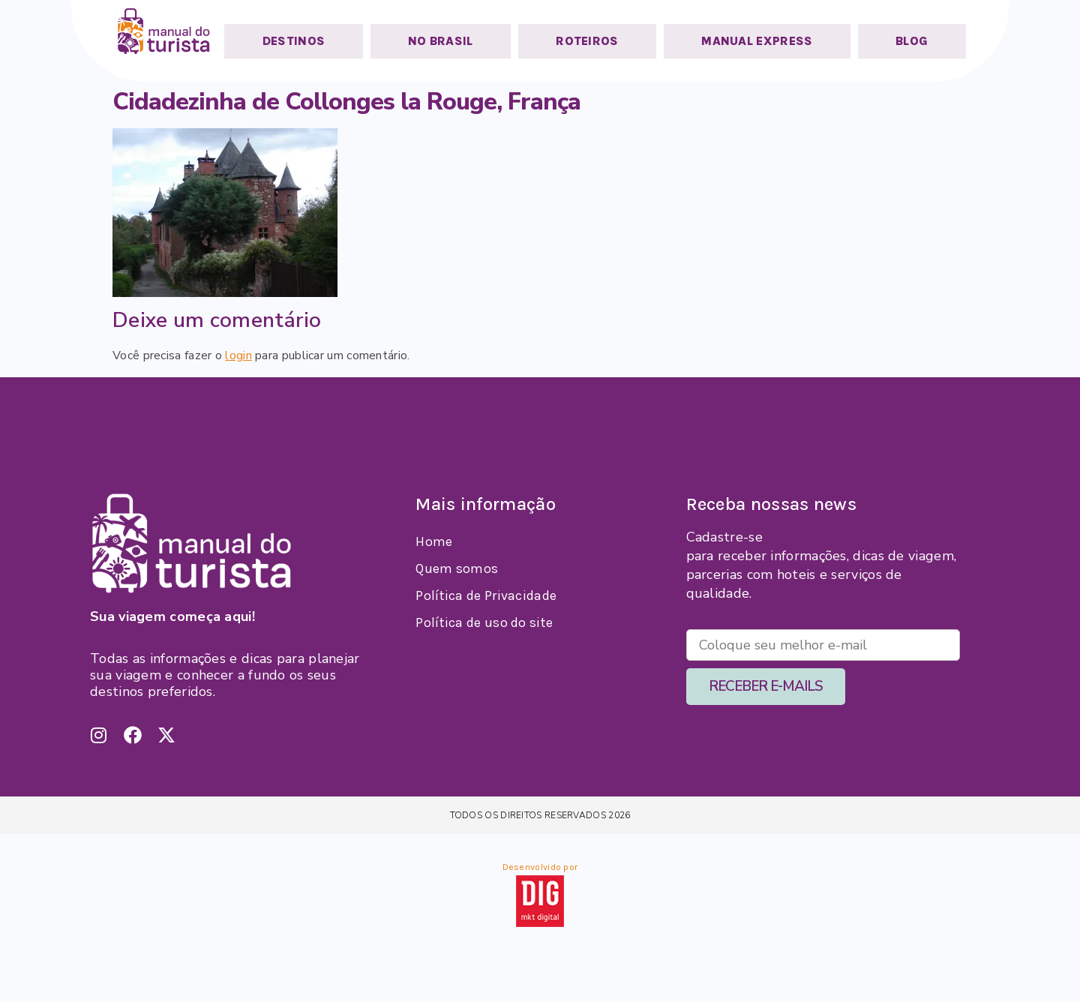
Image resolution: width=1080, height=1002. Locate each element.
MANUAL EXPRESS (756, 41)
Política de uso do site (484, 622)
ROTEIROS (587, 41)
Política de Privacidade (486, 595)
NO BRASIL (440, 41)
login (238, 355)
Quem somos (457, 568)
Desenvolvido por (540, 867)
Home (434, 541)
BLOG (912, 41)
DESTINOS (293, 41)
